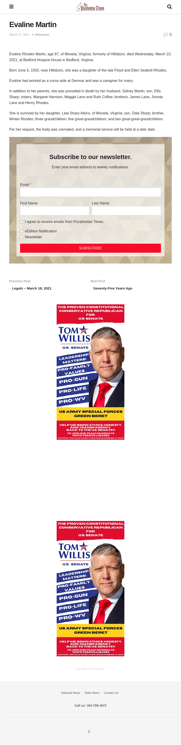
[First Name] (54, 210)
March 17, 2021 (19, 34)
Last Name (100, 203)
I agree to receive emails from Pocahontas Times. (64, 222)
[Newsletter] (21, 237)
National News (70, 693)
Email (24, 185)
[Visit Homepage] (90, 6)
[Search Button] (169, 7)
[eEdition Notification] (21, 231)
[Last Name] (126, 210)
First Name (29, 203)
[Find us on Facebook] (89, 732)
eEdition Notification (41, 231)
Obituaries (42, 34)
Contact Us (111, 693)
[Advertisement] (90, 480)
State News (92, 693)
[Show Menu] (11, 7)
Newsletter (33, 237)
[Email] (90, 192)
